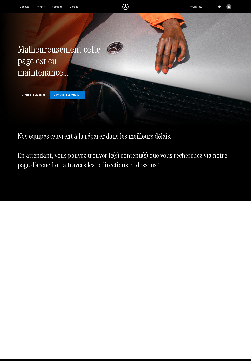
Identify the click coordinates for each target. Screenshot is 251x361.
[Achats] (40, 7)
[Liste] (219, 6)
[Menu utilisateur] (228, 7)
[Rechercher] (211, 6)
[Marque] (74, 7)
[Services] (57, 7)
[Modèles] (24, 7)
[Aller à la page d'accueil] (125, 6)
